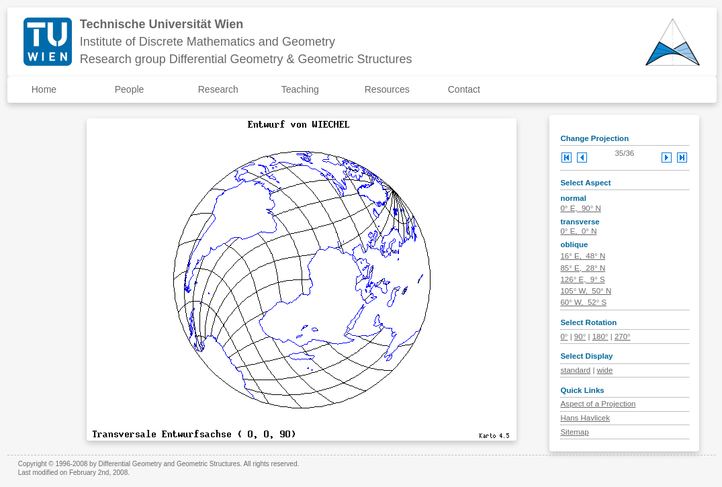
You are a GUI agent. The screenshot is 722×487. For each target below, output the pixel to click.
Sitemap (574, 432)
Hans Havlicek (585, 418)
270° (623, 337)
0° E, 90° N (580, 208)
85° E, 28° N (582, 268)
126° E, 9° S (582, 279)
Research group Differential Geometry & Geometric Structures (246, 59)
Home (44, 89)
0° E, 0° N (578, 231)
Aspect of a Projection (597, 404)
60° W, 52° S (583, 302)
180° (600, 337)
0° (564, 337)
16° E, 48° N (582, 256)
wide (605, 370)
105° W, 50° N (585, 291)
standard (575, 370)
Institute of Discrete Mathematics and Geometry (207, 41)
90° (580, 337)
